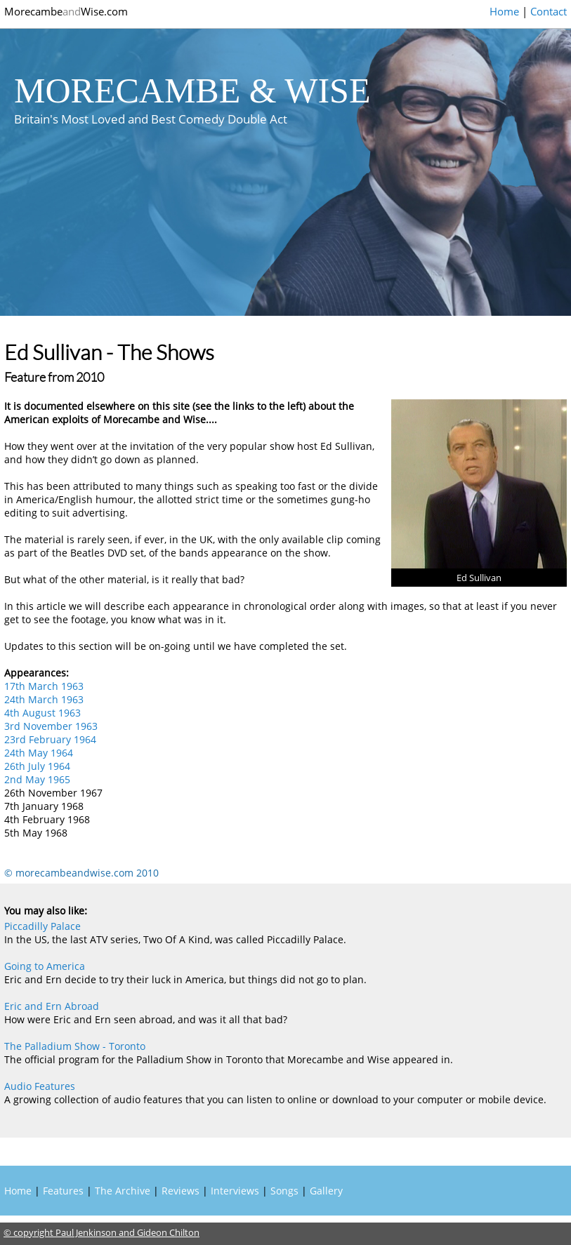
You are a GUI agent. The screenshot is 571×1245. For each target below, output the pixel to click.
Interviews (235, 1190)
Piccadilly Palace (42, 926)
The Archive (122, 1190)
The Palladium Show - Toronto (74, 1046)
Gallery (326, 1190)
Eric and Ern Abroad (51, 1006)
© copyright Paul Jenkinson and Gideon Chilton (101, 1232)
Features (63, 1190)
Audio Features (39, 1086)
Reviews (180, 1190)
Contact (548, 11)
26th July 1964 (37, 766)
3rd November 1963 (51, 726)
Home (504, 11)
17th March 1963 (44, 686)
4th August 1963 (42, 712)
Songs (284, 1190)
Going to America (44, 966)
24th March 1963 (44, 699)
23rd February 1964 (50, 739)
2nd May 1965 (37, 779)
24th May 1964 (38, 752)
